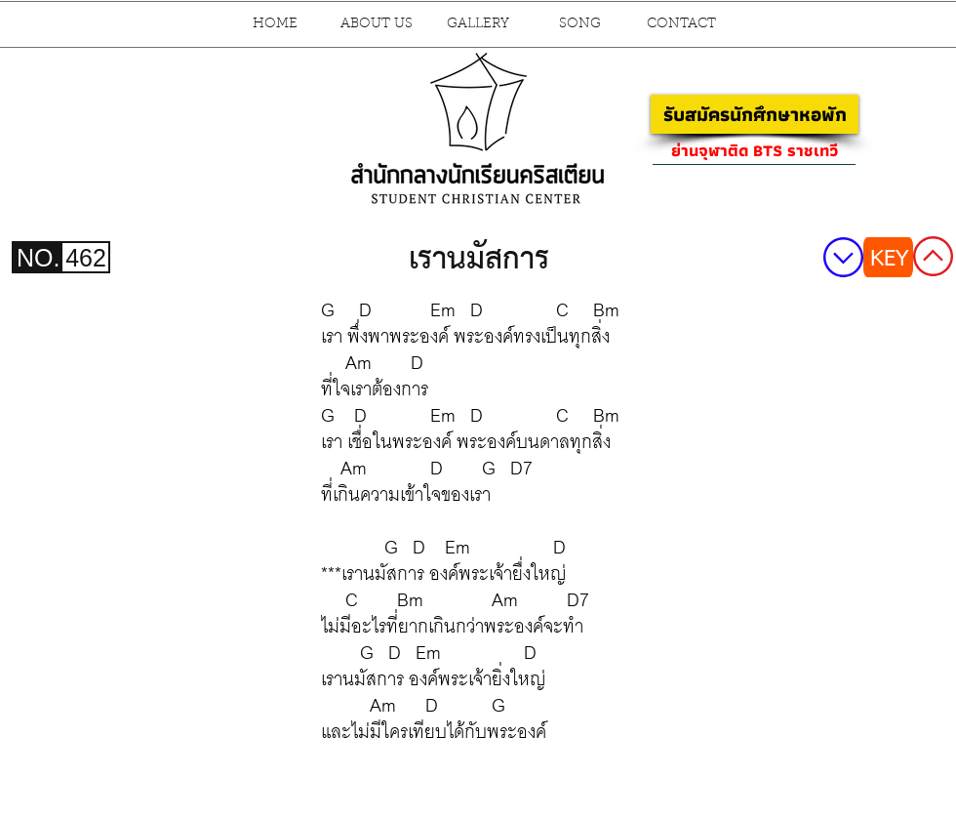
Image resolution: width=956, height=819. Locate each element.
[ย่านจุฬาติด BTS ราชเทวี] (754, 150)
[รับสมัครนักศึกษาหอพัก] (754, 114)
